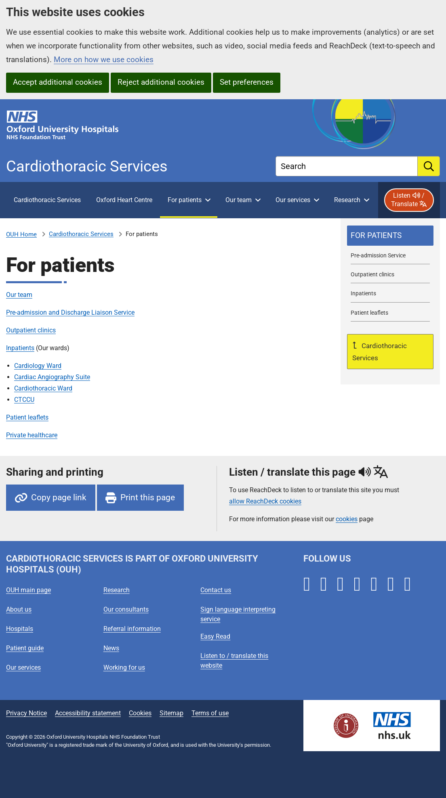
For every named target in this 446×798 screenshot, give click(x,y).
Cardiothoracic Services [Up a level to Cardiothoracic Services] (379, 352)
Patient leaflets (27, 417)
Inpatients (20, 348)
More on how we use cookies (104, 59)
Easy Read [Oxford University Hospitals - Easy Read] (215, 636)
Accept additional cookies (57, 82)
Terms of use (210, 713)
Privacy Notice (26, 713)
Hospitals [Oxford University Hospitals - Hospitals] (19, 629)
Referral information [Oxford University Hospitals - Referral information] (132, 629)
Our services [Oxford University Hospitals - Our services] (23, 667)
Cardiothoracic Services (81, 234)
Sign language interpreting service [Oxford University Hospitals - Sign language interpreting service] (238, 614)
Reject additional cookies (161, 82)
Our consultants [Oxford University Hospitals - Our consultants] (126, 609)
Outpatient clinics (31, 330)
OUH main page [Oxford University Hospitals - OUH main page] (28, 590)
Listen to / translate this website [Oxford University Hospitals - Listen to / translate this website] (234, 660)
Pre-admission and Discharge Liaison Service (70, 312)
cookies (347, 519)
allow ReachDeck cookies (265, 501)
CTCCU (24, 399)
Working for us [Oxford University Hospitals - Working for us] (124, 667)
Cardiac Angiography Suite (52, 377)
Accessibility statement (88, 713)
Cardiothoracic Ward (43, 388)
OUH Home (21, 234)
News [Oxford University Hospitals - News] (111, 648)
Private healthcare (31, 435)
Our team (19, 295)
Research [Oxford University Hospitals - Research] (116, 590)
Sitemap (171, 713)
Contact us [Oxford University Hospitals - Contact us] (215, 590)
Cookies (140, 713)
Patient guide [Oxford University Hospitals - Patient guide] (25, 648)
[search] (429, 166)
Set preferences (246, 82)
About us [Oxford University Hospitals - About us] (19, 609)
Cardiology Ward (37, 366)
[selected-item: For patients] (390, 236)
